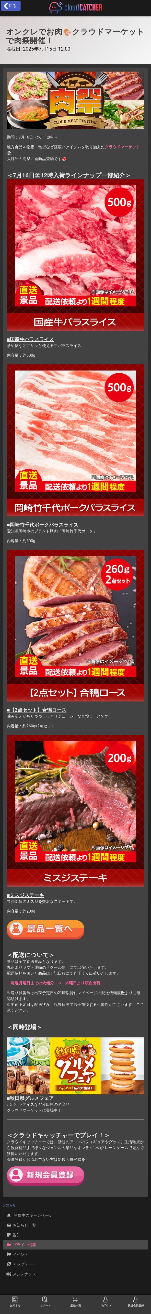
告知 (13, 1235)
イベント (17, 1254)
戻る (9, 6)
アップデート (21, 1264)
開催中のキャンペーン (29, 1215)
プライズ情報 (21, 1245)
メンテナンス (21, 1274)
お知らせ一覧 (21, 1225)
